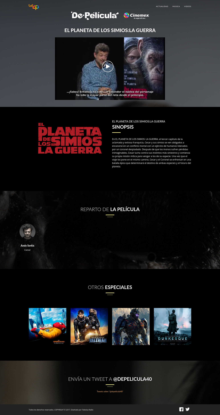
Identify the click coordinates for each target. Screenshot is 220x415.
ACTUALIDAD (162, 6)
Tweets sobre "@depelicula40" (110, 391)
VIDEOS (187, 6)
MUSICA (176, 6)
